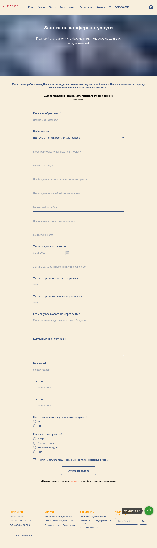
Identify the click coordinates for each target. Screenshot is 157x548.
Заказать (101, 7)
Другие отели (86, 7)
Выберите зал (41, 131)
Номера (41, 7)
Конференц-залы (68, 7)
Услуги (52, 7)
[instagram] (151, 7)
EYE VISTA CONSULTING (20, 525)
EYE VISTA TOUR (17, 517)
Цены (30, 7)
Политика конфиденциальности (93, 517)
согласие (75, 481)
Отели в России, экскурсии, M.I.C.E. (59, 521)
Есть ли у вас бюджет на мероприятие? (57, 314)
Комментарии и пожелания (49, 338)
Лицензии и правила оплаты (91, 528)
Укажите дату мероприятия (49, 246)
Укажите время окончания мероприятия (57, 296)
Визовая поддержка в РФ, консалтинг (60, 525)
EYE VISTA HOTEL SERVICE (21, 521)
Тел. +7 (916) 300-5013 (119, 7)
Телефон (38, 381)
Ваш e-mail (39, 363)
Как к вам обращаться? (47, 113)
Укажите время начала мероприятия (55, 278)
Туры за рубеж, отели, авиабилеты (59, 517)
